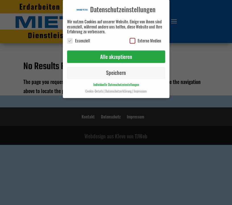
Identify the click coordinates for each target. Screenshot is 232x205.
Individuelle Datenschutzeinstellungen (116, 83)
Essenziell (78, 39)
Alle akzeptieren (116, 55)
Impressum (140, 89)
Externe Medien (145, 39)
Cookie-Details (94, 89)
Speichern (116, 71)
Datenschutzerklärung (118, 89)
